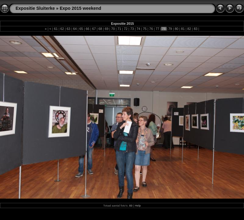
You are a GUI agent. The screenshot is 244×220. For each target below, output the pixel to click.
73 (132, 29)
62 (62, 29)
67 (94, 29)
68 (100, 29)
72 (125, 29)
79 (170, 29)
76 (151, 29)
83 (195, 29)
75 (145, 29)
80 (176, 29)
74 (138, 29)
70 (113, 29)
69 (106, 29)
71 (119, 29)
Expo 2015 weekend (80, 8)
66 (87, 29)
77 (157, 29)
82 (189, 29)
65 (81, 29)
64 (74, 29)
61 (56, 29)
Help (138, 205)
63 (68, 29)
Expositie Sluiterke (35, 8)
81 (183, 29)
